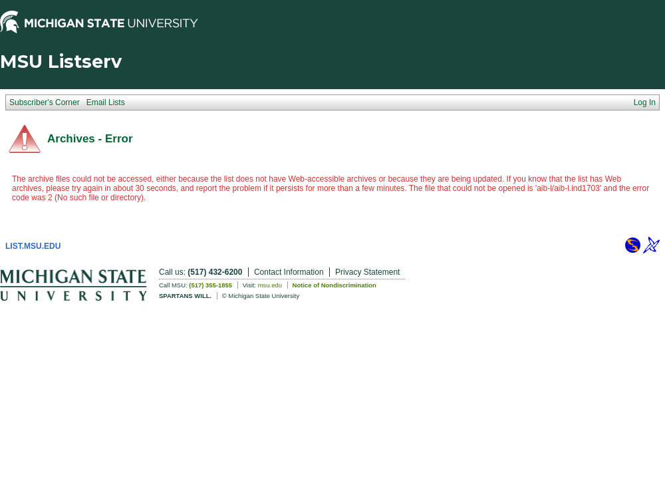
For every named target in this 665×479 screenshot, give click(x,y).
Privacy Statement (367, 272)
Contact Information (289, 272)
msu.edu (270, 285)
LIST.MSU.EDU (33, 246)
